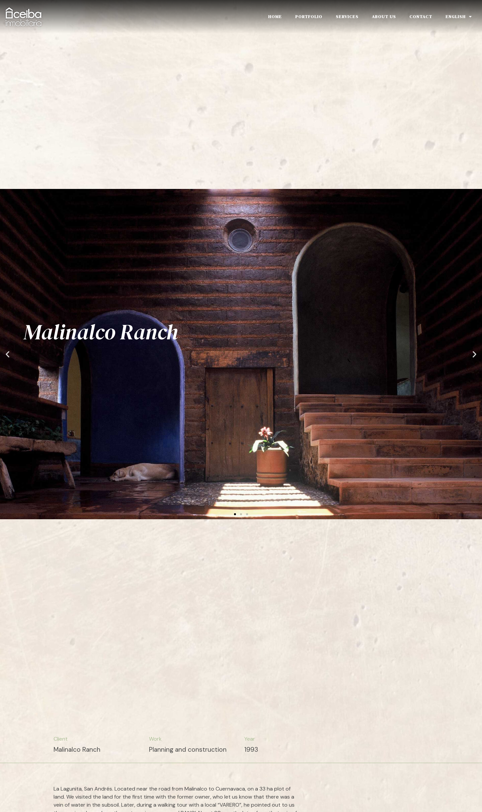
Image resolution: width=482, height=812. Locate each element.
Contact (420, 16)
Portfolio (308, 16)
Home (275, 16)
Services (347, 16)
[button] (235, 511)
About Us (384, 16)
